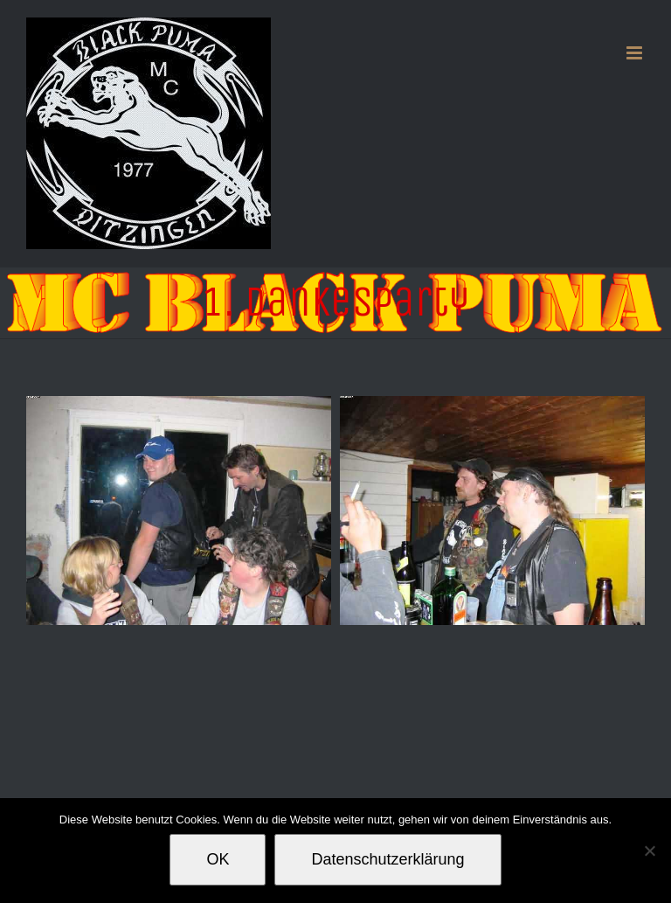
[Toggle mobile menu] (635, 53)
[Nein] (649, 850)
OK (217, 859)
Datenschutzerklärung (387, 859)
